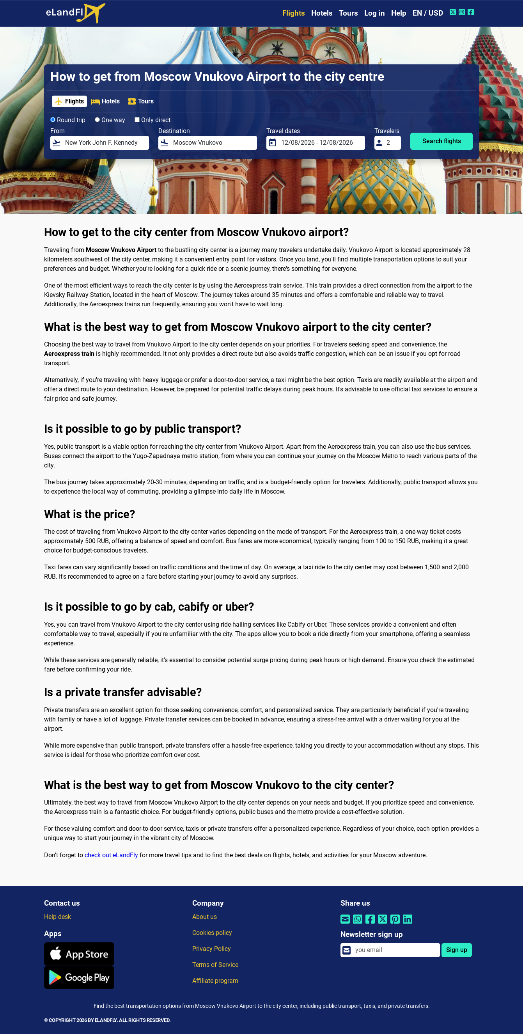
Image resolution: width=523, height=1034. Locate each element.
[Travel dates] (321, 143)
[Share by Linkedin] (407, 924)
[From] (104, 143)
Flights (293, 13)
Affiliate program (215, 980)
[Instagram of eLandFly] (462, 12)
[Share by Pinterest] (395, 924)
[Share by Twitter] (382, 924)
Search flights (441, 141)
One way (110, 120)
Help (398, 13)
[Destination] (212, 143)
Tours (348, 13)
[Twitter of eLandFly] (453, 12)
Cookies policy (212, 932)
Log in (374, 13)
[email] (395, 950)
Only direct (152, 120)
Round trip (67, 120)
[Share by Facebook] (370, 924)
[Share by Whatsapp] (357, 924)
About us (204, 916)
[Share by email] (345, 924)
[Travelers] (391, 143)
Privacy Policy (211, 948)
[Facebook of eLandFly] (471, 12)
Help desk (57, 916)
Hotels (322, 13)
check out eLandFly (111, 855)
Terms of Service (215, 964)
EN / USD (428, 13)
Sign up (456, 950)
